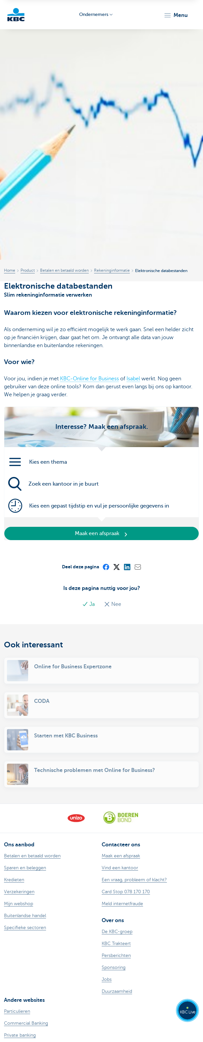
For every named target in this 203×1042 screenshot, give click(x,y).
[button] (176, 15)
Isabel (133, 379)
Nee (112, 604)
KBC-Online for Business (89, 379)
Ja (89, 604)
